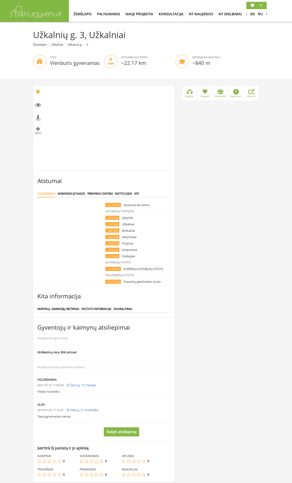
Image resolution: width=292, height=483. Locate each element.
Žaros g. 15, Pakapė (83, 385)
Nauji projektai (139, 14)
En (252, 14)
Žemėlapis (82, 14)
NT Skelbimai (230, 14)
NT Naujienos (201, 14)
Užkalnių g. (75, 44)
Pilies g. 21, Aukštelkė (84, 410)
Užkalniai (57, 44)
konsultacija (171, 14)
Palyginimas (109, 14)
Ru (260, 14)
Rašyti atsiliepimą (121, 431)
